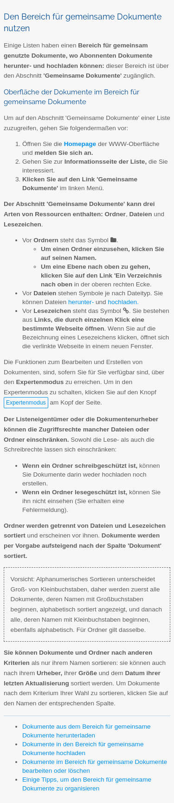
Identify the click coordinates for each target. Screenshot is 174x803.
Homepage (80, 143)
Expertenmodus (26, 402)
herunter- (81, 302)
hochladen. (123, 302)
